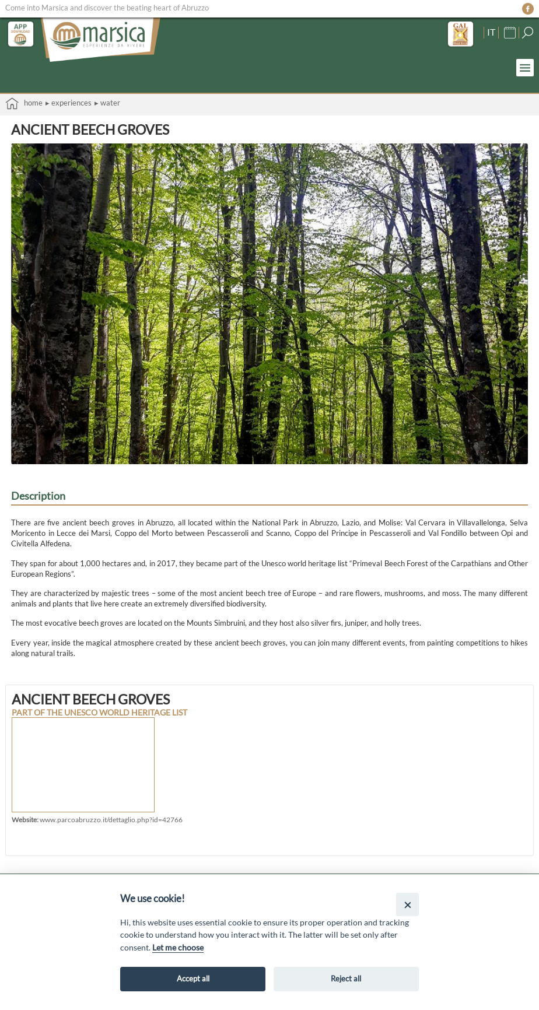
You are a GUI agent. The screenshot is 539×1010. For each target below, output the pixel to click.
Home (24, 103)
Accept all (193, 978)
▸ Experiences (69, 102)
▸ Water (107, 102)
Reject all (346, 978)
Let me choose (178, 947)
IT (491, 31)
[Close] (407, 904)
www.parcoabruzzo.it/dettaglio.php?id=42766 (111, 819)
